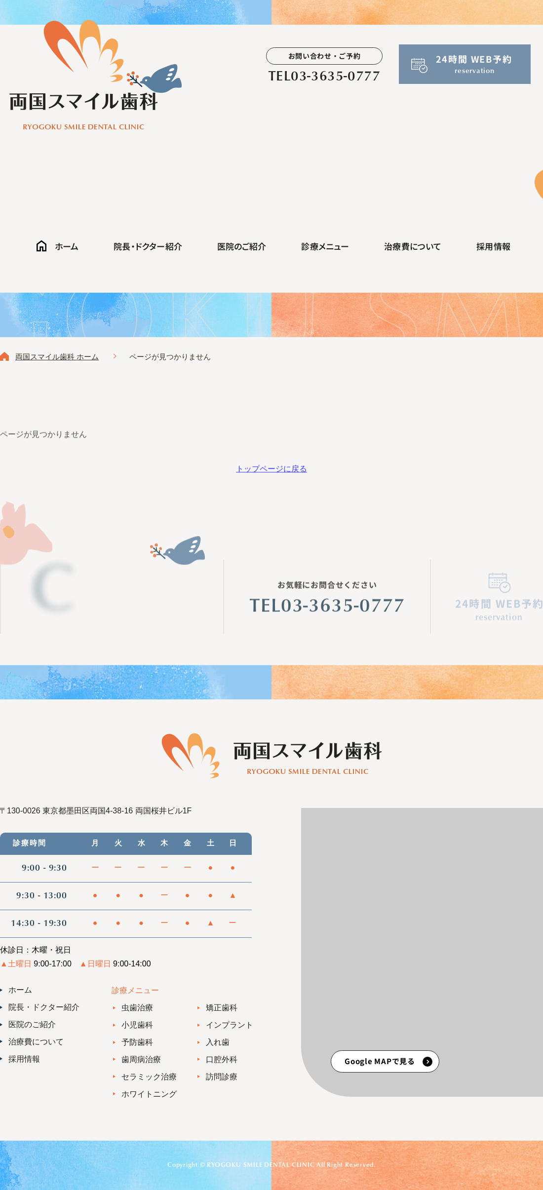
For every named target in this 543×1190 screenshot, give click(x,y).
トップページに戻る (271, 472)
